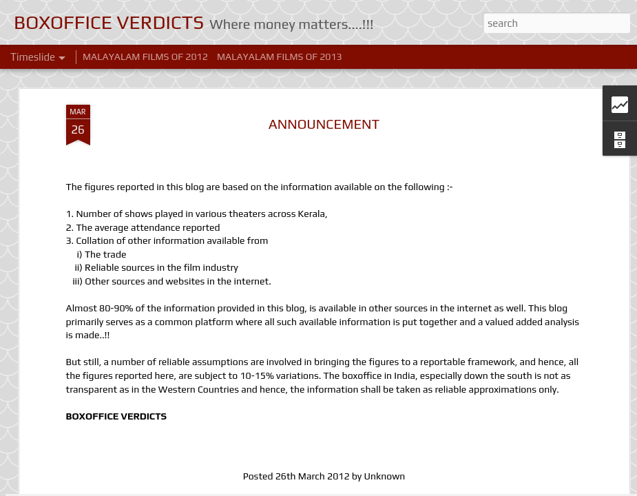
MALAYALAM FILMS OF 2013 (279, 56)
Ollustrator (336, 488)
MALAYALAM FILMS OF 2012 (145, 56)
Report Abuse (452, 488)
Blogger (412, 488)
